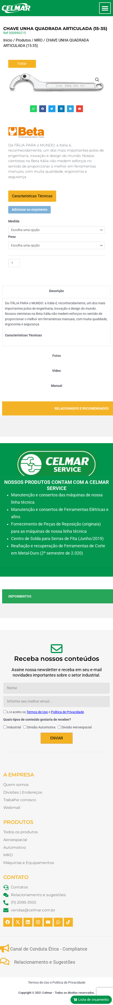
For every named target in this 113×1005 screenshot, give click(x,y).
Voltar (22, 63)
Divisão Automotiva (41, 727)
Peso (12, 237)
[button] (105, 8)
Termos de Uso (37, 712)
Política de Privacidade (67, 712)
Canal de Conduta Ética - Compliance (48, 949)
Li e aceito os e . (46, 712)
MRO (38, 40)
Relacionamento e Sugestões (44, 962)
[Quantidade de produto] (14, 263)
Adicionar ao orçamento (29, 209)
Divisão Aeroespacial (77, 727)
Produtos (23, 40)
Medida (13, 221)
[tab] (56, 291)
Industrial (14, 727)
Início (7, 40)
